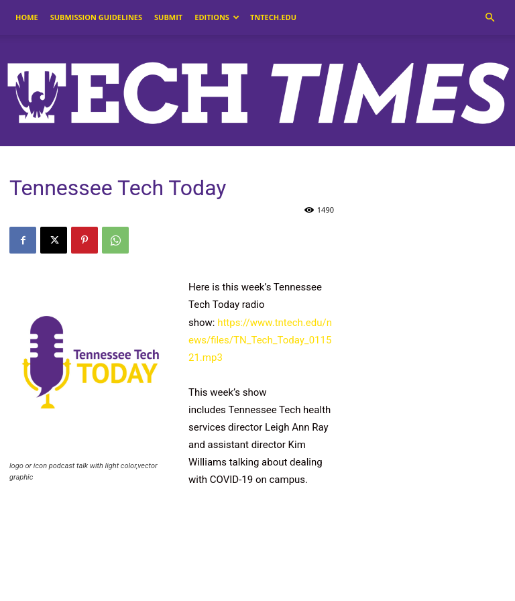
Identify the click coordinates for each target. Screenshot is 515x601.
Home (26, 17)
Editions (216, 17)
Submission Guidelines (96, 17)
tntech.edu (273, 17)
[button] (489, 17)
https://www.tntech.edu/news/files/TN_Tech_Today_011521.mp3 (260, 340)
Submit (168, 17)
